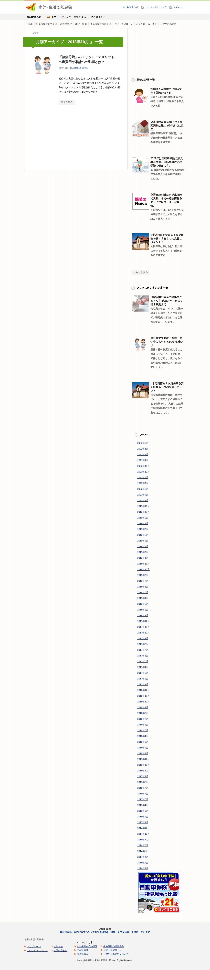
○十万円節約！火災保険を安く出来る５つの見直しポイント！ (167, 387)
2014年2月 (142, 862)
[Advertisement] (58, 140)
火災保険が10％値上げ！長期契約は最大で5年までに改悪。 (166, 126)
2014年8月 (142, 845)
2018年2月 (142, 609)
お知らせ (178, 7)
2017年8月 (142, 644)
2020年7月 (142, 483)
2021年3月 (142, 454)
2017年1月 (142, 684)
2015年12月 (143, 759)
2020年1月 (142, 500)
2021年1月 (142, 460)
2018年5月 (142, 592)
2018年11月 (143, 563)
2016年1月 (142, 753)
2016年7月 (142, 719)
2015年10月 (143, 770)
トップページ (34, 946)
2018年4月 (142, 598)
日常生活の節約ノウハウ (116, 954)
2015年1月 (142, 822)
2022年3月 (142, 443)
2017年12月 (143, 621)
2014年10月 (143, 839)
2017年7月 (142, 650)
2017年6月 (142, 655)
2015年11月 (143, 765)
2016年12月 (143, 690)
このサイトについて (156, 7)
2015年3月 (142, 811)
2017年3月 (142, 673)
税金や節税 (66, 24)
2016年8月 (142, 713)
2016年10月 (143, 701)
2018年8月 (142, 575)
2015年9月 (142, 776)
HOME (29, 24)
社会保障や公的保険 (46, 24)
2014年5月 (142, 851)
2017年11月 (143, 627)
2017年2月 (142, 678)
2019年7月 (142, 523)
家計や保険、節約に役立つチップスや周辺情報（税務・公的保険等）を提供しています (105, 932)
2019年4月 (142, 540)
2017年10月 (143, 632)
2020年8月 (142, 477)
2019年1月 (142, 558)
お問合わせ (132, 7)
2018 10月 (105, 928)
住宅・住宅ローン (123, 24)
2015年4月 (142, 805)
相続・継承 (81, 24)
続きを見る (67, 102)
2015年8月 (142, 782)
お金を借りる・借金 (146, 24)
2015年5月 (142, 799)
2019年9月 (142, 517)
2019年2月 (142, 552)
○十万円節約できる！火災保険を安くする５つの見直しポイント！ (167, 239)
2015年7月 (142, 788)
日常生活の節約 (168, 24)
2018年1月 (142, 615)
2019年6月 (142, 529)
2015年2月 (142, 816)
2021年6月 (142, 448)
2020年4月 (142, 494)
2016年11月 (143, 696)
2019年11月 (143, 506)
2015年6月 (142, 793)
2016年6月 (142, 724)
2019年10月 (143, 512)
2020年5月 (142, 489)
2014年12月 (143, 828)
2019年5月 (142, 535)
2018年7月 (142, 581)
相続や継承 (82, 954)
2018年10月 (143, 569)
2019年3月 (142, 546)
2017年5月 (142, 661)
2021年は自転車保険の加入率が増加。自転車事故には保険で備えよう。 (166, 162)
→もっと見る (140, 272)
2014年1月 (142, 868)
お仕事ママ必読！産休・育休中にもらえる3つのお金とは (166, 342)
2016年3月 (142, 742)
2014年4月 (142, 857)
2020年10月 (143, 471)
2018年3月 (142, 604)
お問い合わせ (60, 950)
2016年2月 (142, 747)
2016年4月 (142, 736)
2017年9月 (142, 638)
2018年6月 (142, 586)
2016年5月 (142, 730)
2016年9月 (142, 707)
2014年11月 (143, 834)
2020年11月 (143, 466)
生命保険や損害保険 (100, 24)
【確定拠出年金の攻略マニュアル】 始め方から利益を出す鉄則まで (166, 301)
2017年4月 (142, 667)
